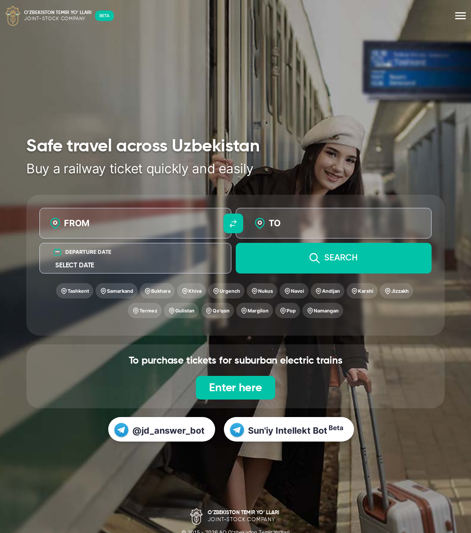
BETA (104, 16)
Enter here (235, 388)
